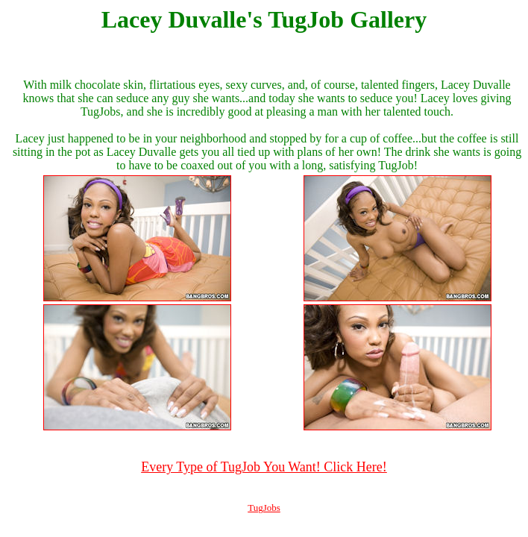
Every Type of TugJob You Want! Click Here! (264, 466)
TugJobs (264, 507)
